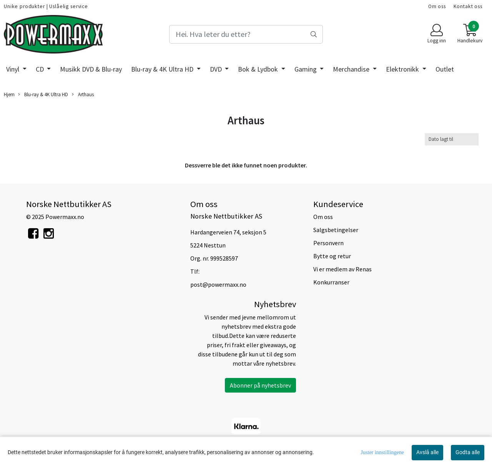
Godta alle (467, 452)
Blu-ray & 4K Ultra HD (163, 69)
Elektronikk (403, 69)
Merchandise (352, 69)
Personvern (328, 243)
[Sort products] (452, 139)
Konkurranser (331, 282)
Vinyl (13, 69)
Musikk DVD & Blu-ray (91, 69)
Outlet (444, 69)
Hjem (9, 94)
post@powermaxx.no (218, 284)
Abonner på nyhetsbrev (260, 385)
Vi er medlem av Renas (342, 269)
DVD (216, 69)
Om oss (437, 6)
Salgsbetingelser (335, 230)
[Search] (246, 34)
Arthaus (83, 94)
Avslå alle (427, 452)
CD (40, 69)
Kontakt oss (468, 6)
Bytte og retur (332, 256)
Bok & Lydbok (258, 69)
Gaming (306, 69)
